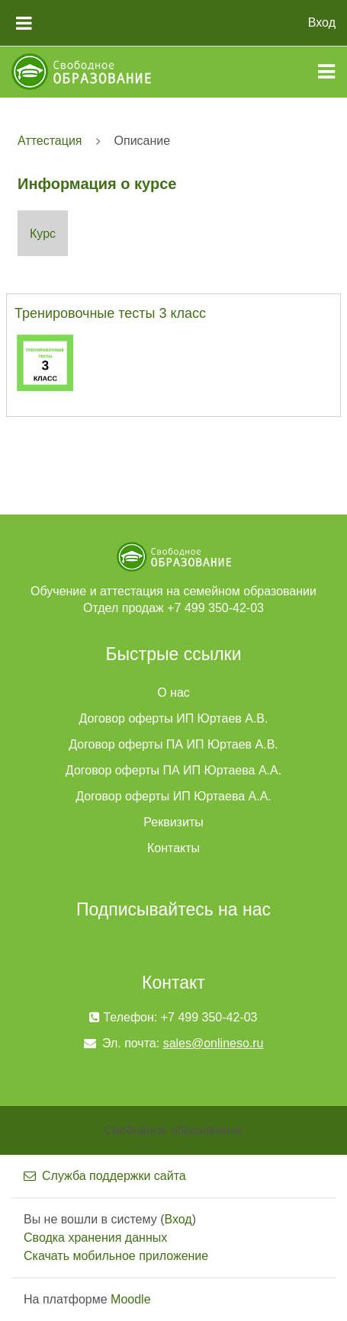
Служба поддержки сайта (105, 1175)
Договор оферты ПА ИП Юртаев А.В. (173, 744)
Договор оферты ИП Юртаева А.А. (173, 796)
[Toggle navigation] (326, 71)
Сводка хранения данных (95, 1237)
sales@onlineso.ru (213, 1043)
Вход (322, 22)
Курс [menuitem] (43, 233)
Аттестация (50, 140)
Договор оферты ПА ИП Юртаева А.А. (173, 770)
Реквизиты (173, 822)
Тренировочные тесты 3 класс (110, 313)
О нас (173, 692)
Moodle (130, 1299)
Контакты (173, 848)
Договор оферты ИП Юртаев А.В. (173, 718)
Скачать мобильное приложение (116, 1255)
